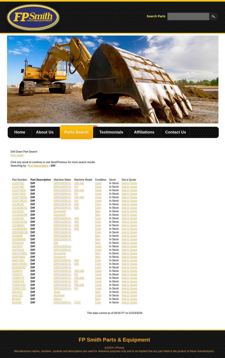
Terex (57, 292)
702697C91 (19, 285)
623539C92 (19, 267)
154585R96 (19, 239)
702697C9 (18, 278)
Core (98, 204)
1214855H (18, 225)
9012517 (17, 292)
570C (77, 302)
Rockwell (59, 295)
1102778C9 (19, 190)
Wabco (58, 299)
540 (76, 204)
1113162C (18, 211)
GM (56, 242)
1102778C (18, 183)
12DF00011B (20, 232)
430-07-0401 (19, 253)
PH (76, 186)
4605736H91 (19, 263)
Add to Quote (129, 183)
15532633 (18, 242)
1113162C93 (19, 214)
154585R (17, 235)
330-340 (79, 183)
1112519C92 (19, 207)
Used (98, 183)
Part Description (38, 165)
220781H (17, 246)
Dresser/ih (60, 211)
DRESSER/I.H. (62, 183)
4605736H (18, 260)
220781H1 (18, 249)
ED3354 (17, 302)
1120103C (18, 218)
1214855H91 (19, 228)
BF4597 (16, 299)
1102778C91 (19, 197)
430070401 (18, 256)
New (97, 211)
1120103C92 (19, 221)
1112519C (18, 204)
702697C (17, 271)
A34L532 (17, 295)
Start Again (17, 155)
